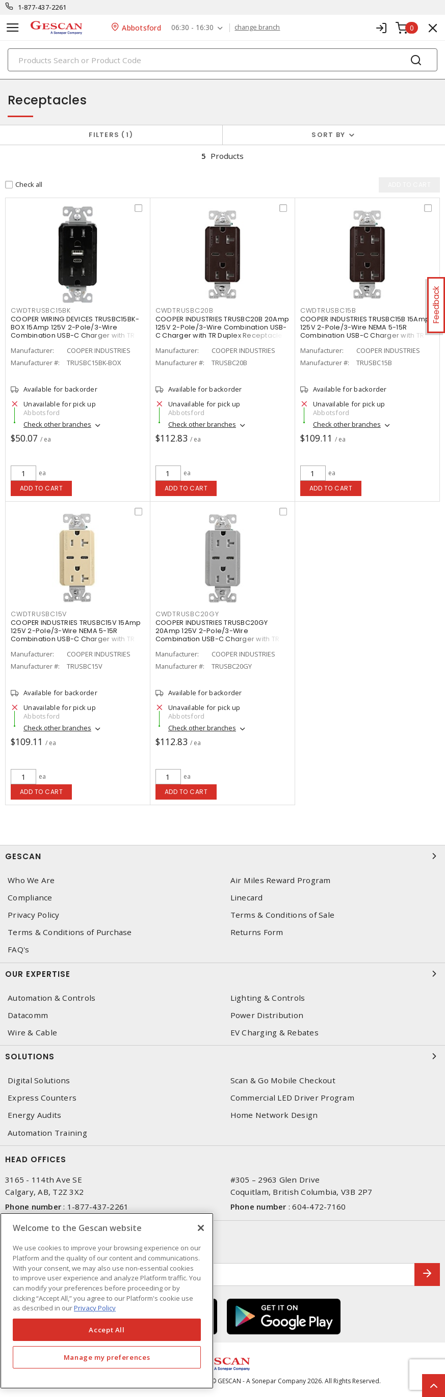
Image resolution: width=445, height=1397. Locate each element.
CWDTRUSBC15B (328, 310)
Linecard (246, 897)
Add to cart (41, 488)
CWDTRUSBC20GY (187, 614)
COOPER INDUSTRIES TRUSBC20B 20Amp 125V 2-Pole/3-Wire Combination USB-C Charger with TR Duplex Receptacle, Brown (222, 331)
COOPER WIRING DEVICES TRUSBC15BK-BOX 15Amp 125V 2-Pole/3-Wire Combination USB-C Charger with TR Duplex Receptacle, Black (75, 331)
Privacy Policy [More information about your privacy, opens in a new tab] (95, 1307)
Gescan (222, 856)
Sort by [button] (328, 134)
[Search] (222, 59)
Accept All (107, 1329)
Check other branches (57, 424)
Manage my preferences (107, 1357)
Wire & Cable (32, 1032)
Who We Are (31, 880)
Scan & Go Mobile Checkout (282, 1080)
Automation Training (47, 1133)
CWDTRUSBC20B (184, 310)
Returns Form (256, 932)
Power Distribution (267, 1015)
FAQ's (18, 949)
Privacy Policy (34, 915)
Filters (111, 134)
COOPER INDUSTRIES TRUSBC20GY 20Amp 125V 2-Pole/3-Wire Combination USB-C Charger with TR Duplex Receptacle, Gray (217, 634)
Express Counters (42, 1098)
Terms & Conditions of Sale (282, 915)
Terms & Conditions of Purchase (70, 932)
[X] (201, 1228)
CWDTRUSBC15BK (41, 310)
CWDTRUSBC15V (39, 614)
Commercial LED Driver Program (292, 1098)
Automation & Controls (51, 998)
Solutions (222, 1056)
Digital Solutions (39, 1080)
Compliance (30, 897)
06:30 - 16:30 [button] (192, 27)
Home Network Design (274, 1115)
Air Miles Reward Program (280, 880)
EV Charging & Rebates (274, 1032)
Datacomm (28, 1015)
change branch (257, 27)
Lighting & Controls (267, 998)
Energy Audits (34, 1115)
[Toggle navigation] (12, 28)
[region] (107, 1301)
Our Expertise (222, 973)
